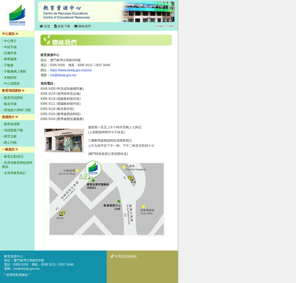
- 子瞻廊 (7, 65)
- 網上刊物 (9, 142)
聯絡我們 (82, 26)
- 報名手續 (9, 104)
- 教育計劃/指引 (13, 156)
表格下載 (62, 26)
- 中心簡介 (9, 41)
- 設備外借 (9, 53)
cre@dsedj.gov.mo (63, 75)
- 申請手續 (9, 47)
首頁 (45, 26)
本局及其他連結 (124, 256)
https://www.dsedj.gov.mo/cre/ (71, 70)
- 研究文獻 (9, 136)
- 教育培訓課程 (12, 97)
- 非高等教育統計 (14, 173)
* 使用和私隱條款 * (17, 274)
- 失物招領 (9, 77)
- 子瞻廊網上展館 (14, 71)
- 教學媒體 (9, 59)
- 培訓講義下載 (12, 130)
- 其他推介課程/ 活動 (16, 110)
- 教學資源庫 (11, 124)
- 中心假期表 (11, 83)
